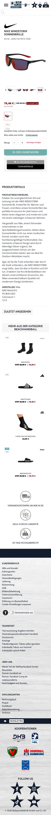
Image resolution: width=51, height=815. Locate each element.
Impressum (7, 598)
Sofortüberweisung (10, 709)
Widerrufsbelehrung (11, 591)
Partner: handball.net (11, 673)
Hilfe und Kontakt (10, 568)
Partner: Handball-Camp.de (14, 676)
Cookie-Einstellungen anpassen (16, 604)
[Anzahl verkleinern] (14, 143)
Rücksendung (8, 584)
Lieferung (6, 581)
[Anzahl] (18, 143)
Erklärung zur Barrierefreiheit (15, 601)
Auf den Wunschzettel (25, 162)
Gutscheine (7, 575)
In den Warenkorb (25, 152)
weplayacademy (9, 680)
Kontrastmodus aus (24, 612)
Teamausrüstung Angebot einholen (18, 630)
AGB (4, 588)
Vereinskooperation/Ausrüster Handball (20, 634)
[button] (6, 5)
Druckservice (8, 637)
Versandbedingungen (11, 578)
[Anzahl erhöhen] (22, 143)
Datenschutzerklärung (12, 594)
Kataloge (6, 640)
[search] (25, 12)
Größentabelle (32, 135)
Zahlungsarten (8, 571)
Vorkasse (6, 712)
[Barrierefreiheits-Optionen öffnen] (5, 612)
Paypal (5, 702)
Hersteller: (8, 287)
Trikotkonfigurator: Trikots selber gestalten (21, 644)
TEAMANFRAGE (25, 166)
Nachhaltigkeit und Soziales (14, 683)
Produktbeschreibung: (15, 195)
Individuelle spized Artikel (13, 650)
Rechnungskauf (9, 699)
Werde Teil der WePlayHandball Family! (20, 666)
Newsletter (7, 670)
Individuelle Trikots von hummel (16, 647)
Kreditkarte (7, 706)
